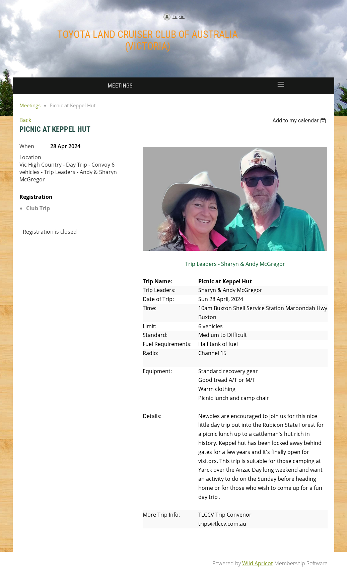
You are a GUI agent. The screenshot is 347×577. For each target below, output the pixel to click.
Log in (178, 16)
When (26, 146)
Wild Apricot (257, 563)
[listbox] (300, 120)
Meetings (30, 105)
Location (30, 157)
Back (25, 120)
